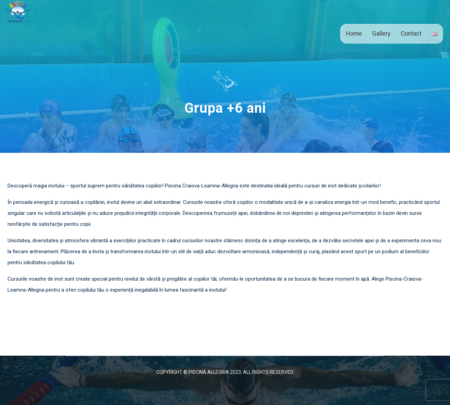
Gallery (381, 33)
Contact (411, 33)
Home (354, 33)
